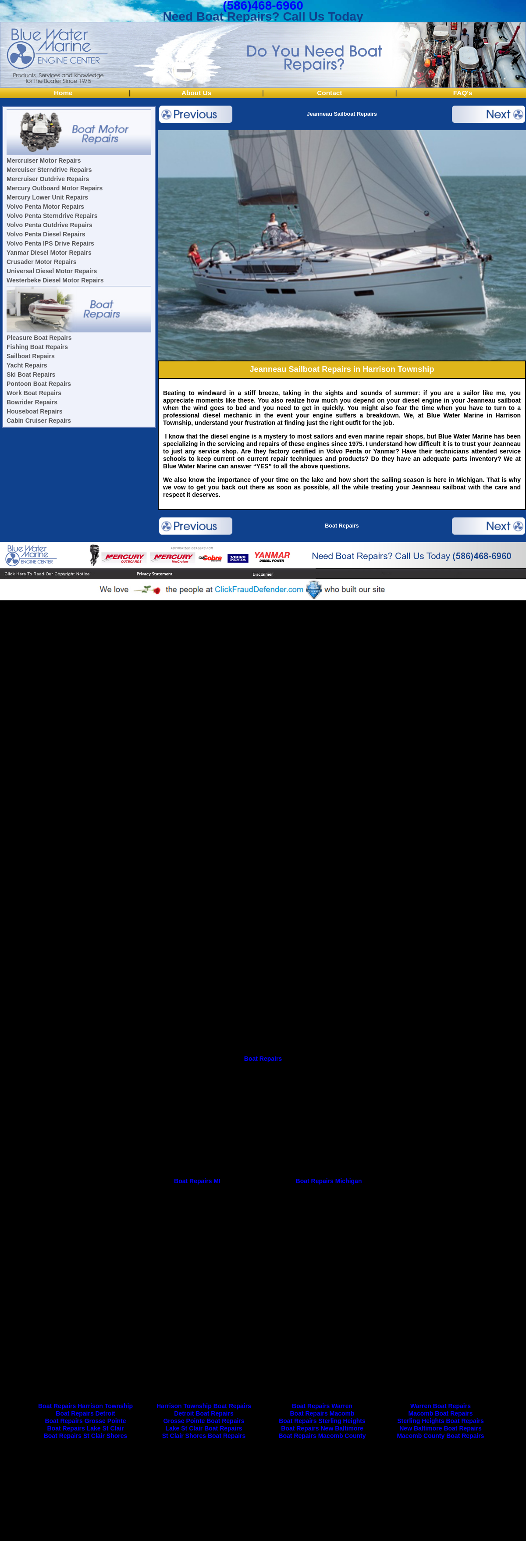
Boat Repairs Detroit (85, 1413)
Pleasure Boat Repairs (39, 337)
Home (63, 92)
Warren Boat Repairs (440, 1405)
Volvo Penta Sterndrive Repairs (52, 215)
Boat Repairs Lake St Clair (85, 1428)
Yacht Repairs (27, 365)
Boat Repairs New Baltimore (322, 1428)
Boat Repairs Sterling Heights (322, 1420)
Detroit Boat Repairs (203, 1413)
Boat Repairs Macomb (322, 1413)
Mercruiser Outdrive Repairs (48, 178)
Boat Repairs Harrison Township (85, 1405)
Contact (329, 92)
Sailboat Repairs (31, 356)
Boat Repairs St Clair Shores (86, 1435)
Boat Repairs (342, 526)
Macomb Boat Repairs (440, 1413)
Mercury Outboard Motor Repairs (55, 188)
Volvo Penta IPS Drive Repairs (50, 243)
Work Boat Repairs (34, 392)
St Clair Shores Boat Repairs (204, 1435)
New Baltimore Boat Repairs (440, 1428)
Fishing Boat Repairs (37, 346)
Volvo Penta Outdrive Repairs (49, 224)
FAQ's (463, 92)
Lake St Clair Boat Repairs (203, 1428)
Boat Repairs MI (197, 1180)
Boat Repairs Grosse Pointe (85, 1420)
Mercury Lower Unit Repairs (47, 197)
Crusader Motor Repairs (41, 261)
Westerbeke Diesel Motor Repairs (55, 280)
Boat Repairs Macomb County (322, 1435)
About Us (196, 92)
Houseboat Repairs (35, 411)
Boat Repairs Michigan (329, 1180)
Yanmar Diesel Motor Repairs (49, 252)
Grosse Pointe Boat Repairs (203, 1420)
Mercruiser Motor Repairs (44, 160)
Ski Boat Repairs (31, 374)
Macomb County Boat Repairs (440, 1435)
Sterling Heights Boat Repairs (440, 1420)
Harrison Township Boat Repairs (203, 1405)
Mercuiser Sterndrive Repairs (49, 169)
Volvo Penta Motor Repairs (45, 206)
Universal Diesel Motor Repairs (52, 271)
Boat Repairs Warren (322, 1405)
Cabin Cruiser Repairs (39, 420)
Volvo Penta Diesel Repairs (46, 234)
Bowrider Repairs (32, 402)
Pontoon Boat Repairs (39, 383)
